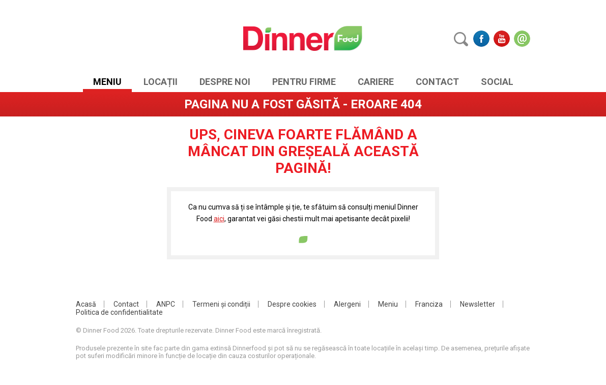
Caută (461, 39)
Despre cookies (292, 304)
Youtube (502, 39)
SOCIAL (497, 81)
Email (522, 39)
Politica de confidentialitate (119, 312)
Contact (437, 81)
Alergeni (347, 304)
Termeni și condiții (221, 304)
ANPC (165, 304)
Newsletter (477, 304)
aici (219, 219)
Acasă (86, 304)
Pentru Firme (304, 81)
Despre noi (224, 81)
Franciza (429, 304)
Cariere (376, 81)
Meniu (107, 81)
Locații (160, 81)
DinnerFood (303, 38)
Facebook (481, 39)
